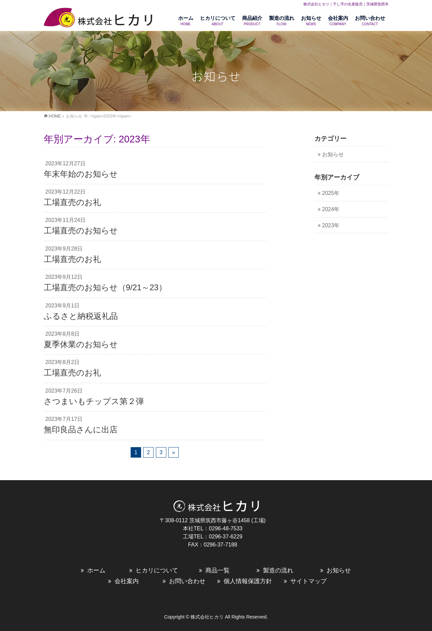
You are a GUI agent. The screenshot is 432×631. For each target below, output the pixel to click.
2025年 (331, 193)
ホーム (96, 570)
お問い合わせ (187, 581)
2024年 (331, 209)
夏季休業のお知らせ (81, 344)
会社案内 (126, 581)
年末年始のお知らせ (81, 173)
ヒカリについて (157, 570)
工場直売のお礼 (72, 202)
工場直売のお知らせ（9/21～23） (105, 287)
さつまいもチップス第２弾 (94, 401)
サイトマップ (308, 581)
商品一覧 (217, 570)
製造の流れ (278, 570)
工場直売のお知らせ (81, 230)
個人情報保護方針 (248, 581)
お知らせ (333, 154)
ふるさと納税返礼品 (81, 316)
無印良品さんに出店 (81, 429)
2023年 (331, 225)
